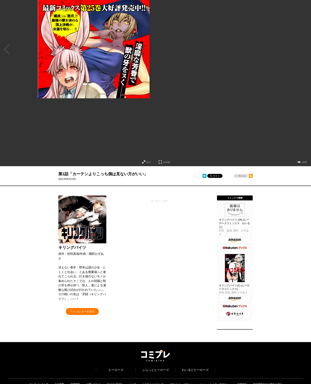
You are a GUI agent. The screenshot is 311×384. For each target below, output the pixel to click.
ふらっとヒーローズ (155, 370)
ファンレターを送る (82, 311)
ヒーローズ (115, 370)
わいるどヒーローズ (195, 370)
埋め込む (242, 176)
